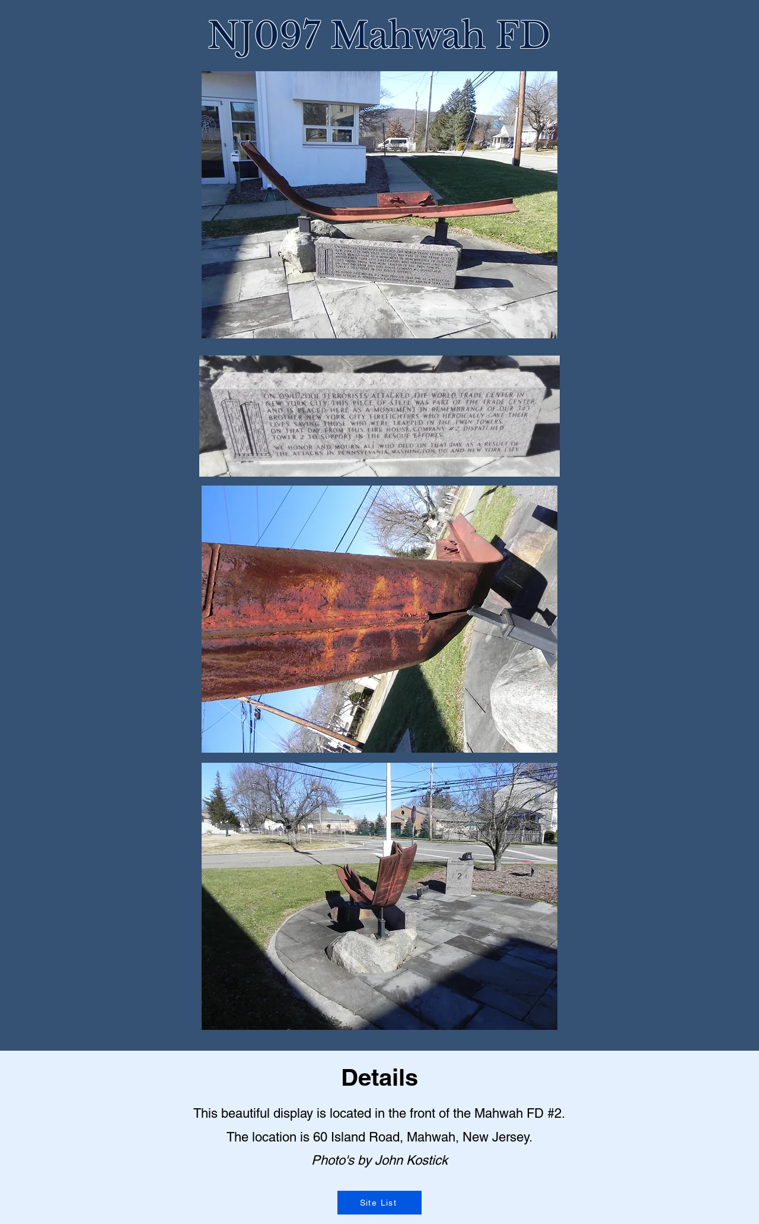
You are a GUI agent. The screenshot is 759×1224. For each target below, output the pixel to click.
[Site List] (379, 1203)
